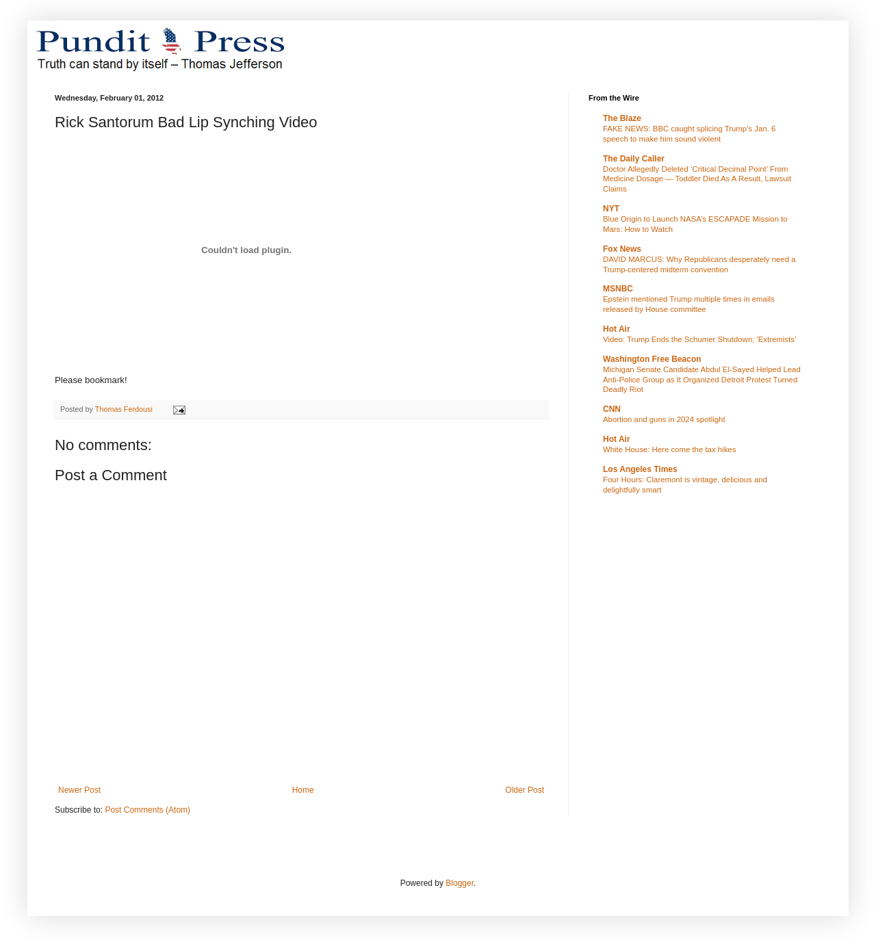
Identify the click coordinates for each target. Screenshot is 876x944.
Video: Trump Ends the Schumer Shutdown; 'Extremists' (699, 339)
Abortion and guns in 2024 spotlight (664, 419)
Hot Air (616, 329)
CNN (612, 409)
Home (303, 790)
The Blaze (622, 118)
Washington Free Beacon (652, 359)
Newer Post (79, 790)
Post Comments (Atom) (147, 810)
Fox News (622, 249)
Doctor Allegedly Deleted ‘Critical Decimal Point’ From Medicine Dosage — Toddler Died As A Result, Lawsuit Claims (697, 179)
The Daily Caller (634, 158)
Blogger (460, 883)
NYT (611, 208)
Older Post (524, 790)
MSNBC (618, 288)
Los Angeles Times (640, 469)
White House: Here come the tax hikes (669, 449)
